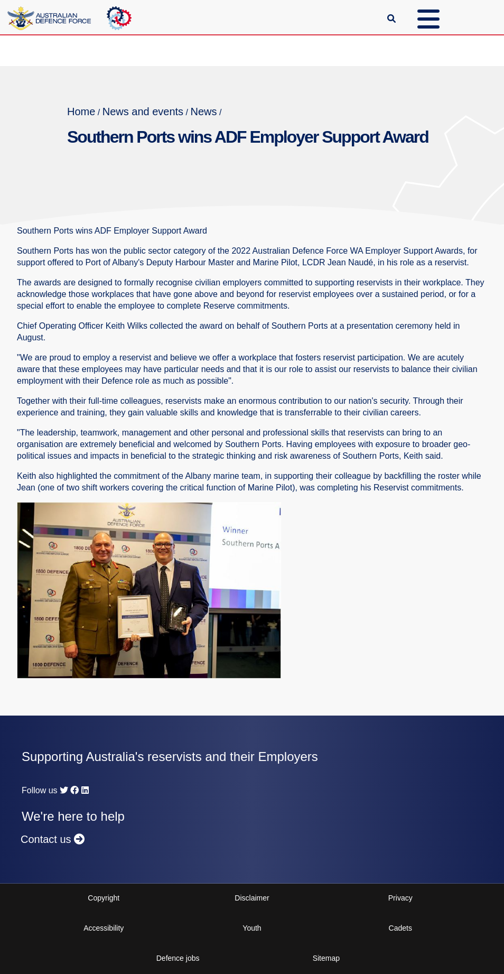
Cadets (400, 928)
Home (81, 111)
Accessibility (103, 928)
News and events (142, 111)
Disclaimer (252, 898)
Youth (251, 928)
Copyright (103, 898)
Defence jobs (178, 958)
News (203, 111)
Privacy (400, 898)
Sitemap (326, 958)
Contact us (53, 839)
